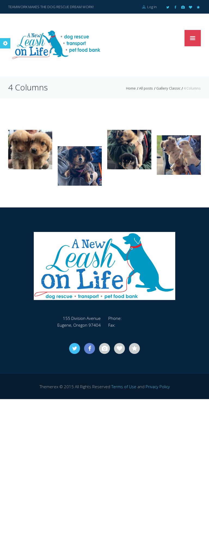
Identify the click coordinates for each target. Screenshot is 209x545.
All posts (146, 88)
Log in (149, 6)
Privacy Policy (158, 386)
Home (131, 88)
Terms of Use (123, 386)
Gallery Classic (168, 88)
